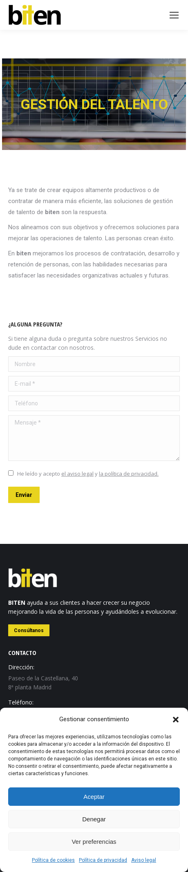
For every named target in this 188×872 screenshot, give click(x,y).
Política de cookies (53, 860)
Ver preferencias (94, 841)
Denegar (94, 819)
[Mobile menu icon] (174, 15)
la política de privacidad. (129, 473)
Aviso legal (143, 860)
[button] (176, 719)
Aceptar (94, 796)
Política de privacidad (103, 860)
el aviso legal (77, 473)
